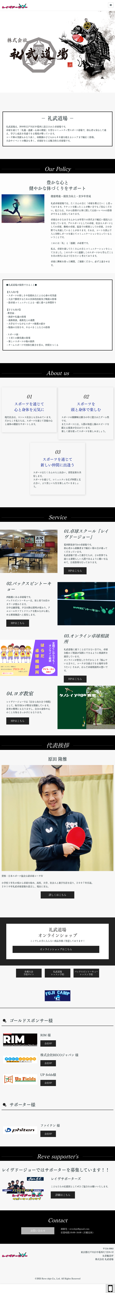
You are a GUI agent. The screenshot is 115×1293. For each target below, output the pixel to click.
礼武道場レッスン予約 (57, 973)
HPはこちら (75, 570)
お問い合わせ (37, 1230)
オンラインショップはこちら (56, 949)
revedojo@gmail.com (79, 1229)
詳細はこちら (62, 1195)
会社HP (48, 1043)
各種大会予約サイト (28, 973)
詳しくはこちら (57, 895)
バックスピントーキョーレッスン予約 (86, 973)
